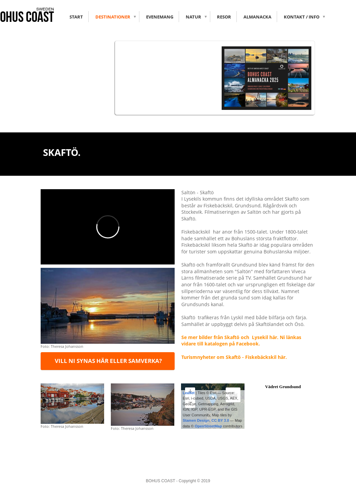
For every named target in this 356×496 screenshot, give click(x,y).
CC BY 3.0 (220, 420)
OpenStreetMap (208, 426)
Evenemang (159, 17)
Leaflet (188, 393)
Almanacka (257, 17)
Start (76, 17)
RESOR (224, 17)
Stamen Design (196, 420)
